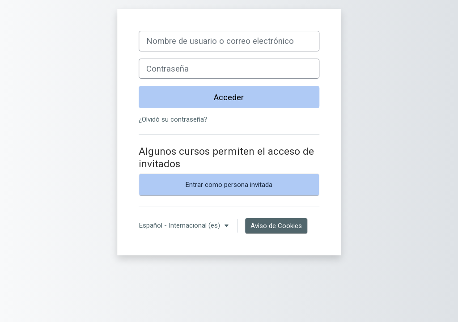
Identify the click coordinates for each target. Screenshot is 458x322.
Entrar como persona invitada (228, 185)
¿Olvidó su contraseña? (173, 119)
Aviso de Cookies (276, 226)
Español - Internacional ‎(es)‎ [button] (180, 225)
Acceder (229, 97)
